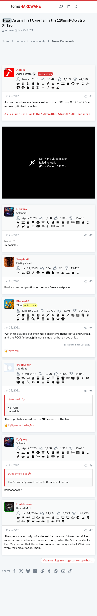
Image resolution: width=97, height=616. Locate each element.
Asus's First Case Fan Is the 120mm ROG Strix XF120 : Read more (47, 114)
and (21, 425)
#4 (91, 327)
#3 (91, 281)
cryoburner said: (17, 473)
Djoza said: (14, 399)
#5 (91, 390)
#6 (91, 465)
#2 (91, 235)
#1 (91, 96)
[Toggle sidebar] (83, 6)
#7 (91, 530)
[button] (6, 6)
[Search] (91, 7)
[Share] (85, 96)
